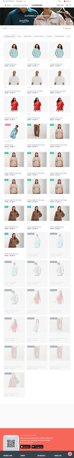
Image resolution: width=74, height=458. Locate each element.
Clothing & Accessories (10, 36)
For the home (49, 36)
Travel (68, 36)
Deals (25, 1)
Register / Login (60, 5)
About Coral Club (17, 5)
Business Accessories (39, 36)
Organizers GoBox (27, 36)
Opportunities (25, 5)
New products (19, 1)
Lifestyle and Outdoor (59, 36)
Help (59, 1)
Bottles (19, 36)
